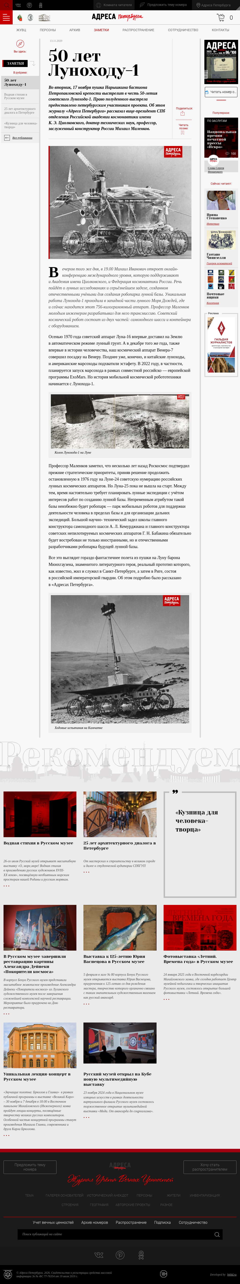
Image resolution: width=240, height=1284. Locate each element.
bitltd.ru (231, 1274)
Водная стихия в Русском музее (15, 96)
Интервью (213, 223)
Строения (70, 1205)
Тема (29, 1195)
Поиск (6, 5)
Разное (166, 1205)
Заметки (101, 30)
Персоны (48, 30)
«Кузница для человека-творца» (21, 125)
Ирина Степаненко (217, 216)
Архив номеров (94, 1222)
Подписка (162, 1222)
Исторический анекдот (107, 1195)
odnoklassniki (40, 5)
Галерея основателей (219, 263)
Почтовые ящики (215, 295)
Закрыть (217, 1234)
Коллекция (213, 303)
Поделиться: (183, 111)
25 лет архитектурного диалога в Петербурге (20, 110)
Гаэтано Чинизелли (216, 256)
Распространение (138, 30)
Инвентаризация (205, 1195)
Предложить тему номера (30, 1167)
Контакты (220, 30)
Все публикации (22, 137)
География (99, 1205)
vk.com (18, 5)
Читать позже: (183, 129)
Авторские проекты (133, 1205)
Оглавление (6, 17)
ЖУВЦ (21, 30)
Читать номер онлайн (221, 92)
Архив (74, 30)
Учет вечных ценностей (53, 1222)
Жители (173, 1195)
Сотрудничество (183, 30)
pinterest (29, 5)
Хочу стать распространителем (210, 1167)
